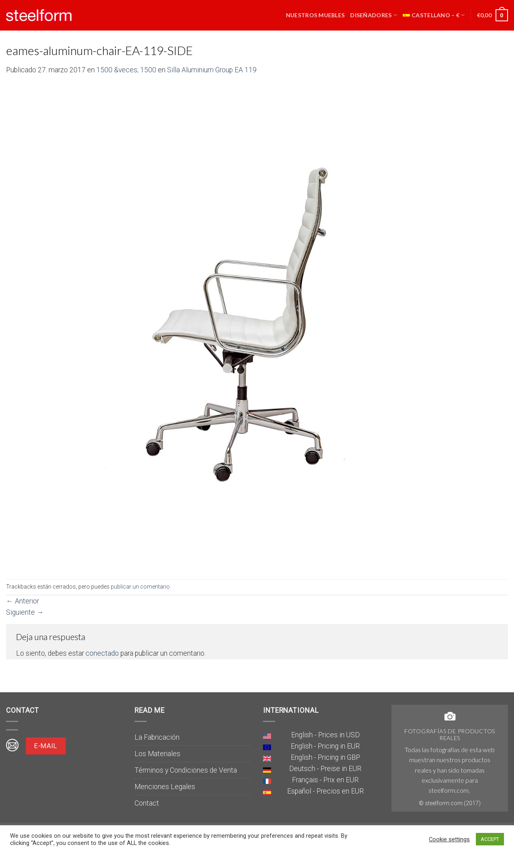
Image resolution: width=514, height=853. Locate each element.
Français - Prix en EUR (325, 780)
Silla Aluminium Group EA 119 (212, 70)
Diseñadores (373, 15)
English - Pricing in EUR (325, 746)
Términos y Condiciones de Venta (186, 770)
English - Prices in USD (325, 735)
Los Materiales (157, 754)
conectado (102, 653)
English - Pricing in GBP (325, 757)
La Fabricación (157, 737)
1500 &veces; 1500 (126, 70)
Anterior (22, 601)
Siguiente (25, 612)
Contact (147, 803)
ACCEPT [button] (490, 839)
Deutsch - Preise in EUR (325, 769)
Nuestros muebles (315, 15)
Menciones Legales (165, 787)
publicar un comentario (140, 586)
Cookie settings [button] (449, 839)
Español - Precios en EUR (325, 791)
